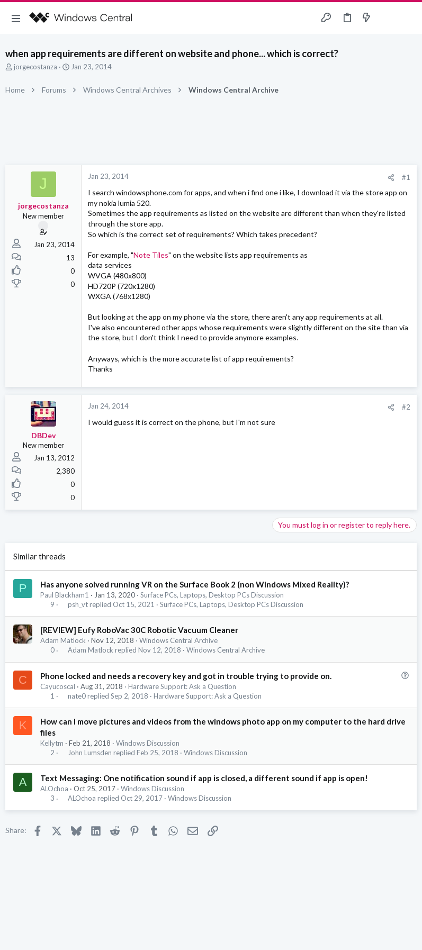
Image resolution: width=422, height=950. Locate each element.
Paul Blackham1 (64, 595)
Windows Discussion (147, 743)
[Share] (391, 178)
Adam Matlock (63, 640)
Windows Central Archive (178, 640)
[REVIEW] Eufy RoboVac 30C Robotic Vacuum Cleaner (139, 630)
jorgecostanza (35, 66)
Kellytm (52, 743)
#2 (406, 407)
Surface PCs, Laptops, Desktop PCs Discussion (212, 595)
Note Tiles (150, 254)
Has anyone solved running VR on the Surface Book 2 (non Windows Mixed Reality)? (194, 584)
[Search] (408, 18)
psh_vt (78, 604)
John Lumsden (90, 752)
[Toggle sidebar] (387, 18)
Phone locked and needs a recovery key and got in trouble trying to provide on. (185, 676)
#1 (406, 177)
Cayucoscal (57, 686)
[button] (15, 18)
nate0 (77, 696)
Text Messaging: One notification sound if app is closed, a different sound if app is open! (204, 778)
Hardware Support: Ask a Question (182, 686)
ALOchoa (54, 788)
